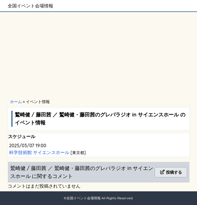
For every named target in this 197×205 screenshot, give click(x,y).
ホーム (16, 101)
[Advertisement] (98, 55)
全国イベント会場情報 (30, 6)
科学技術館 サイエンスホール (40, 152)
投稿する (170, 172)
